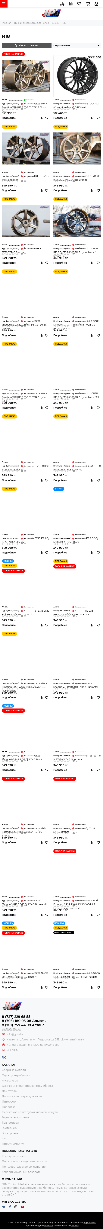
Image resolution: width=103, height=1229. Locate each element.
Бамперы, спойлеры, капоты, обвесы (27, 1085)
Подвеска (8, 1107)
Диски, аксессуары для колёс (22, 1096)
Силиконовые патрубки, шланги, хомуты (30, 1112)
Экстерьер (9, 1128)
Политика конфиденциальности (24, 1161)
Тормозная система (15, 1117)
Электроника (11, 1133)
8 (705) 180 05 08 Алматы (24, 1021)
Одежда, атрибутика (16, 1075)
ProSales (48, 1225)
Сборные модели (14, 1070)
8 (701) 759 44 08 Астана (23, 1025)
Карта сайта (90, 1222)
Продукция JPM (13, 1143)
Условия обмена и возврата (21, 1172)
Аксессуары (10, 1080)
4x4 (4, 1138)
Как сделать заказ (14, 1156)
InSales (75, 1225)
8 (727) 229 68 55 (16, 1017)
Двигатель (9, 1091)
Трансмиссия (11, 1122)
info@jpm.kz (15, 1034)
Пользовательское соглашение (24, 1166)
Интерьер (9, 1101)
